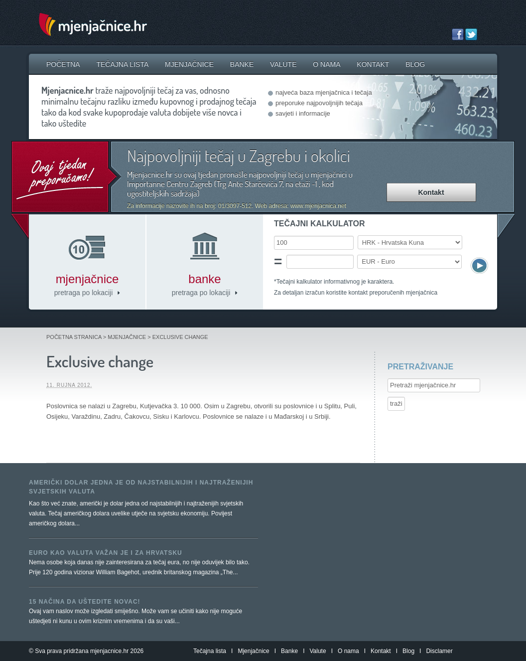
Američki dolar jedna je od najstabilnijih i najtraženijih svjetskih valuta (141, 487)
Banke (242, 64)
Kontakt (373, 64)
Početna (63, 64)
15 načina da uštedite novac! (84, 601)
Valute (283, 64)
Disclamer (439, 651)
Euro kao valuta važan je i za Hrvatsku (105, 552)
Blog (415, 64)
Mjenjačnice (189, 64)
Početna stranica (74, 337)
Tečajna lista (122, 64)
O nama (326, 64)
